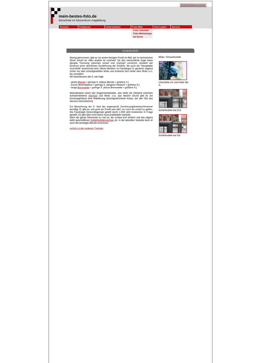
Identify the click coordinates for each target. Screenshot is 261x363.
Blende (81, 82)
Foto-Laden (160, 27)
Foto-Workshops (142, 33)
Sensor (93, 95)
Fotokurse (84, 27)
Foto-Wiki (137, 27)
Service (175, 27)
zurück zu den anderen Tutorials (86, 128)
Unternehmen (113, 27)
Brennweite (83, 87)
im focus (138, 36)
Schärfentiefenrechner (193, 5)
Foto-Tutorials (141, 30)
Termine (64, 27)
